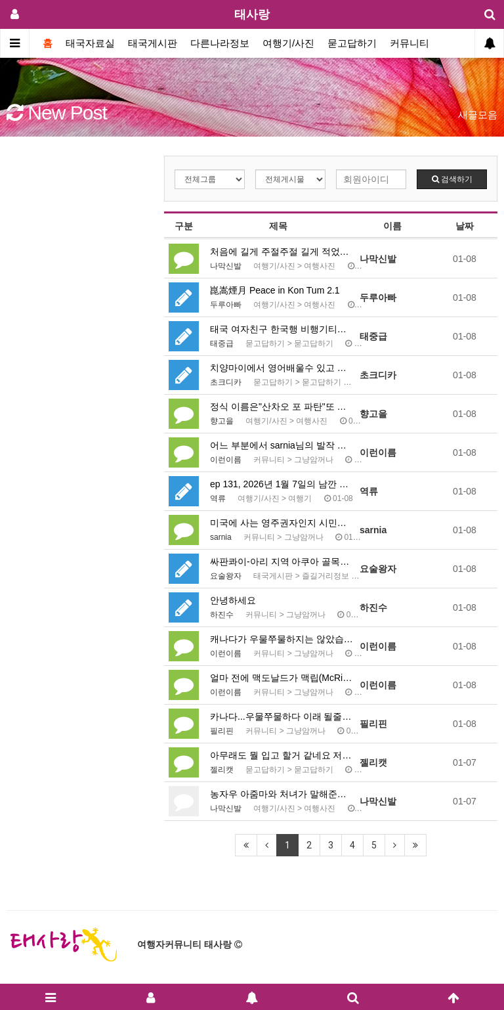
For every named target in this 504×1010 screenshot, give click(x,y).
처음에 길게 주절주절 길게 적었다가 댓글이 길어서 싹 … (281, 251)
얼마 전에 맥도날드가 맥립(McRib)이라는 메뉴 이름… (281, 677)
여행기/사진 (288, 43)
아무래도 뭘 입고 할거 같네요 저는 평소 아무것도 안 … (281, 755)
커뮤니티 (409, 43)
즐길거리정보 (325, 576)
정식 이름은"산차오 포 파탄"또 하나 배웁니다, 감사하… (281, 406)
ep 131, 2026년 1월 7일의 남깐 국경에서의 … (281, 484)
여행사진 (319, 266)
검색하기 (452, 179)
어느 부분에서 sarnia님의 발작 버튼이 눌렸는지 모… (281, 445)
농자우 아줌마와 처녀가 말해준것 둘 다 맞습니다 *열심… (281, 794)
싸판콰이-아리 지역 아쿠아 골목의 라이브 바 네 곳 (281, 561)
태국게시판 (152, 43)
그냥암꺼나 (313, 459)
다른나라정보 (219, 43)
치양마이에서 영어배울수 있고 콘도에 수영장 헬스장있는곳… (281, 367)
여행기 (300, 498)
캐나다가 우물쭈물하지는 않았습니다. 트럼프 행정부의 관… (281, 639)
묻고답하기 (352, 43)
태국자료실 (90, 43)
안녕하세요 (233, 600)
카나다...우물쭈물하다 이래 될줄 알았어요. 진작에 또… (281, 716)
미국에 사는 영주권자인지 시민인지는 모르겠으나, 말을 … (281, 522)
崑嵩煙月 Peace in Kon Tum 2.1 (275, 290)
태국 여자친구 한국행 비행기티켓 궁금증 (281, 329)
